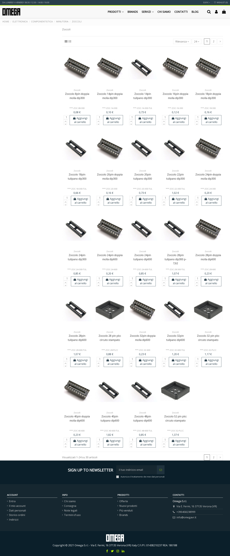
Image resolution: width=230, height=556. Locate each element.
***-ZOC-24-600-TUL (142, 269)
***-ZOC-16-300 (175, 108)
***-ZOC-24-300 (208, 188)
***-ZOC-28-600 (208, 269)
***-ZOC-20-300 (109, 188)
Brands (123, 515)
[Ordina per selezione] (182, 41)
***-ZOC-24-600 (109, 269)
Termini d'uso (72, 515)
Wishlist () (221, 2)
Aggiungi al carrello (80, 120)
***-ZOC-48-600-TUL (142, 430)
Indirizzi (13, 519)
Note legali (70, 510)
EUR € (206, 2)
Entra (12, 501)
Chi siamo (70, 501)
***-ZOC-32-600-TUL (175, 350)
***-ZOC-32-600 (142, 350)
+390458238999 (185, 512)
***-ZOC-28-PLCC (110, 350)
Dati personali (17, 510)
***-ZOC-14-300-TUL (142, 108)
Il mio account (17, 506)
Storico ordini (17, 515)
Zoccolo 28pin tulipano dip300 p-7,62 (175, 259)
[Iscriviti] (161, 469)
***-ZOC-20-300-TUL (142, 188)
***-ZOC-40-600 (76, 430)
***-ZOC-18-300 (208, 108)
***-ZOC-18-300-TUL (77, 188)
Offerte (123, 501)
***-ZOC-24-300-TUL (77, 269)
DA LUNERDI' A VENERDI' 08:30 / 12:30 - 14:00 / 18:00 (25, 2)
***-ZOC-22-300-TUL (175, 188)
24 (196, 41)
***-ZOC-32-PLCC (208, 350)
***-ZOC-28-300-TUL (175, 269)
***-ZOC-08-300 (76, 108)
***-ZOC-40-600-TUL (109, 430)
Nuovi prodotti (128, 506)
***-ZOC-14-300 (109, 108)
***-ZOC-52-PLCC (175, 430)
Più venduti (126, 510)
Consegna (70, 506)
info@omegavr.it (186, 517)
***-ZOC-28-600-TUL (77, 350)
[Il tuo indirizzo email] (136, 469)
